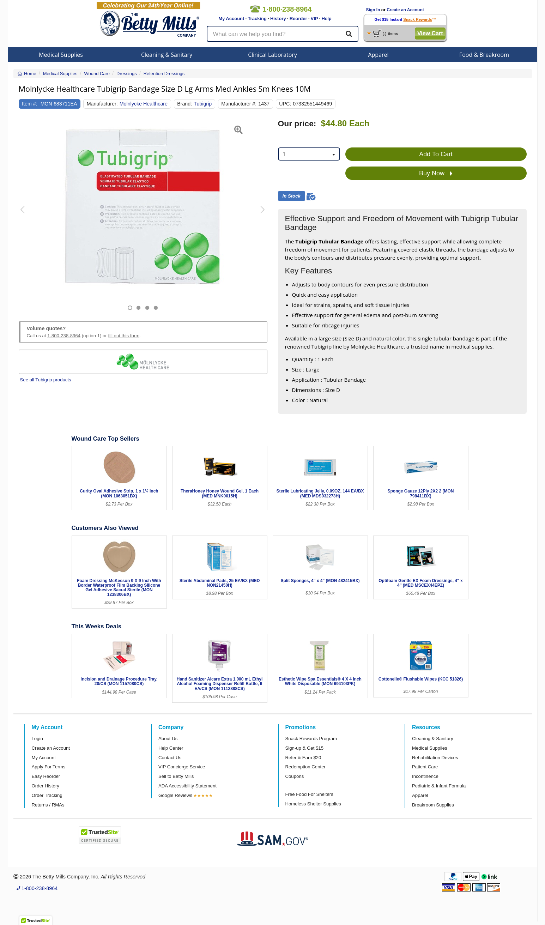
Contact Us (169, 757)
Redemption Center (305, 766)
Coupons (294, 776)
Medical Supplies (61, 55)
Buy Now (436, 173)
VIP (314, 18)
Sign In (373, 9)
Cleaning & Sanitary (166, 55)
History (278, 18)
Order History (45, 785)
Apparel (378, 55)
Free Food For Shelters (309, 794)
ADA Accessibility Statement (187, 785)
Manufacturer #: (238, 104)
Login (37, 738)
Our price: (297, 124)
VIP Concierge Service (181, 766)
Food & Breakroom (484, 55)
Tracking (257, 18)
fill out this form (123, 335)
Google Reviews (175, 795)
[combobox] (309, 154)
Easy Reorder (46, 776)
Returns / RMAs (48, 805)
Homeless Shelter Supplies (313, 803)
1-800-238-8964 (63, 335)
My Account (231, 18)
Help (327, 18)
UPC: (285, 104)
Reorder (298, 18)
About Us (167, 738)
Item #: (29, 104)
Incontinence (425, 776)
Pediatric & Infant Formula (439, 785)
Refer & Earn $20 (303, 757)
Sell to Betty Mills (176, 776)
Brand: (184, 104)
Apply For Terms (49, 766)
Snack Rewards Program (311, 738)
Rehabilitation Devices (435, 757)
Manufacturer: (102, 104)
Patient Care (425, 766)
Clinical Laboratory (272, 55)
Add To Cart (436, 154)
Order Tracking (47, 795)
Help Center (170, 748)
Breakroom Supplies (433, 805)
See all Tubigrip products (45, 379)
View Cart (430, 33)
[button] (27, 215)
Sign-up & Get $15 (304, 748)
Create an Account (405, 9)
